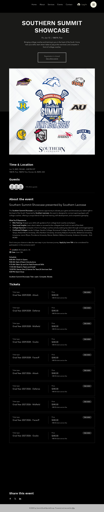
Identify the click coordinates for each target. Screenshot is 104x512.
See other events (52, 59)
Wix (73, 508)
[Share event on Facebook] (10, 499)
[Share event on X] (15, 499)
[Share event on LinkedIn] (20, 499)
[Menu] (93, 4)
